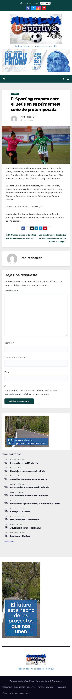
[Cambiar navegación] (68, 79)
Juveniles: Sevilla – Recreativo (25, 527)
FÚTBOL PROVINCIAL (46, 687)
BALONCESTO (19, 687)
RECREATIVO (7, 687)
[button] (63, 79)
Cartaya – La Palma (20, 511)
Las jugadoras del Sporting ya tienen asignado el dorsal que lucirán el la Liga (52, 238)
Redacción (29, 117)
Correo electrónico (14, 357)
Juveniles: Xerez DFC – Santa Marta (28, 479)
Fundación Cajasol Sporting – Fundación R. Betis (35, 503)
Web (6, 372)
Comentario (11, 290)
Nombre (9, 343)
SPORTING (15, 93)
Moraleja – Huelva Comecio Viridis (27, 471)
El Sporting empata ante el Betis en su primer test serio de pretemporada (35, 104)
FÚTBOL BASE (7, 693)
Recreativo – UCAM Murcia (24, 463)
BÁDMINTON (62, 687)
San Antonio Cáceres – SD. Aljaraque (29, 495)
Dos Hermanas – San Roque (24, 519)
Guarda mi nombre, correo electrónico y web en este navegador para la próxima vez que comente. (30, 392)
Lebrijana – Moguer (20, 536)
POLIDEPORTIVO (22, 693)
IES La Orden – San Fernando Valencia (29, 487)
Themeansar (57, 681)
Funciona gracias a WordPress (22, 681)
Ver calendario (8, 542)
